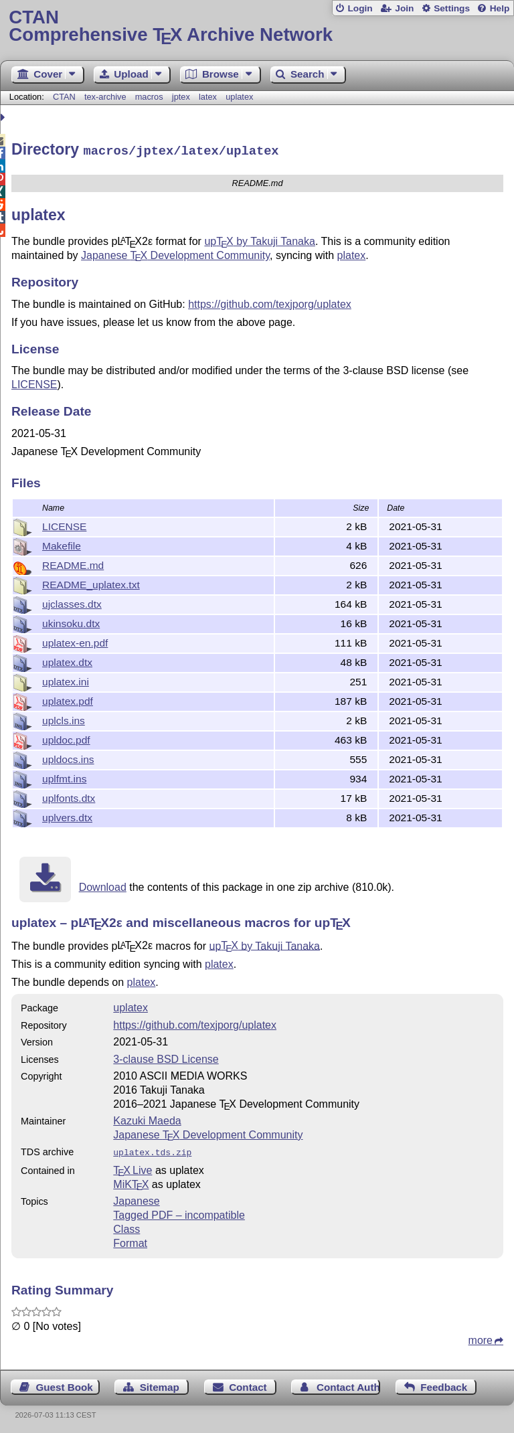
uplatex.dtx (67, 660)
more (480, 1337)
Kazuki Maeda (147, 1118)
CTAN (64, 97)
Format (130, 1240)
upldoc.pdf (66, 738)
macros (149, 97)
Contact (248, 1383)
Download (102, 885)
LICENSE (34, 382)
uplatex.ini (65, 679)
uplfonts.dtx (68, 796)
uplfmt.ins (64, 776)
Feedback (443, 1383)
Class (126, 1226)
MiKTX (131, 1181)
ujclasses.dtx (72, 602)
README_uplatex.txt (91, 582)
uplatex (239, 97)
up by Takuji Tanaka (259, 239)
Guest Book (64, 1383)
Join (404, 8)
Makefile (61, 544)
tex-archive (105, 97)
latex (208, 97)
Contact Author (348, 1383)
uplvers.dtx (67, 815)
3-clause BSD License (165, 1057)
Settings (452, 8)
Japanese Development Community (175, 253)
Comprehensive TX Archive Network (257, 26)
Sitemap (159, 1383)
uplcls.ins (63, 718)
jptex (181, 97)
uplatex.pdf (67, 699)
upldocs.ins (68, 757)
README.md (73, 563)
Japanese (136, 1197)
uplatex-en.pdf (75, 641)
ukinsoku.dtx (71, 621)
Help (500, 8)
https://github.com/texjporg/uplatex (269, 302)
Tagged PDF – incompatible (179, 1211)
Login (359, 8)
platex (351, 253)
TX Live (132, 1167)
